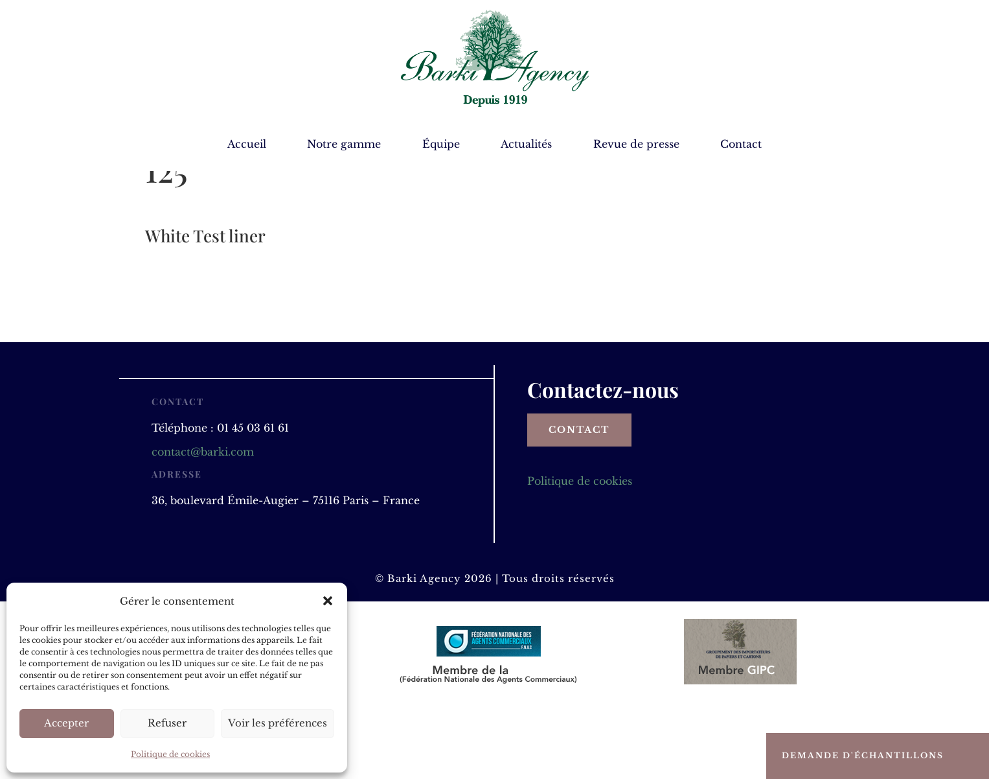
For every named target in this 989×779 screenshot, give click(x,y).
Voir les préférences (277, 723)
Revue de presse (636, 144)
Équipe (441, 144)
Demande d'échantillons (863, 755)
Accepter (66, 723)
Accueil (246, 144)
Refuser (167, 723)
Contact (741, 144)
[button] (327, 600)
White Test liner (205, 305)
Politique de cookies (170, 754)
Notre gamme (344, 144)
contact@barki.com (203, 521)
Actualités (526, 144)
